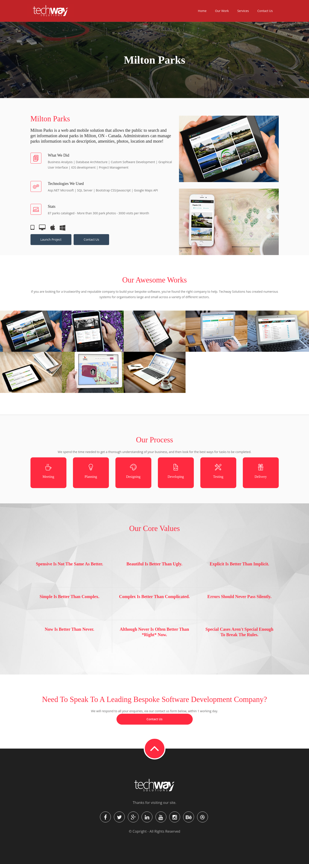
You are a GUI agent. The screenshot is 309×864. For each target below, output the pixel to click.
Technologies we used (66, 183)
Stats (52, 206)
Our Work (222, 11)
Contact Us (265, 11)
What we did (58, 155)
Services (243, 11)
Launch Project (51, 239)
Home (202, 11)
